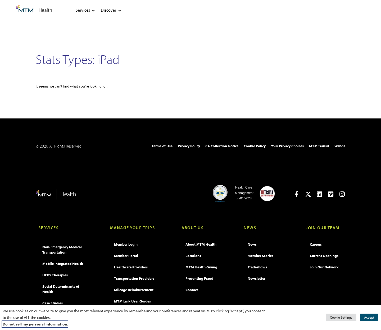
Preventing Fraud (199, 278)
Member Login (126, 244)
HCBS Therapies (55, 275)
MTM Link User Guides (132, 301)
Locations (193, 255)
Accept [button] (369, 317)
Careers (316, 244)
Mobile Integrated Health (62, 263)
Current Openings (324, 255)
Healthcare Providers (131, 267)
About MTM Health (200, 244)
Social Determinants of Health (60, 289)
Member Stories (260, 255)
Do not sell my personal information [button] (35, 324)
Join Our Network (324, 267)
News (252, 244)
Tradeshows (257, 267)
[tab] (93, 10)
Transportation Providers (134, 278)
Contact (191, 289)
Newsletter (256, 278)
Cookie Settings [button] (341, 317)
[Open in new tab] (297, 194)
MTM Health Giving (201, 267)
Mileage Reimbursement (133, 289)
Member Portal (126, 255)
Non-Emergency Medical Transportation (62, 250)
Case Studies (52, 303)
